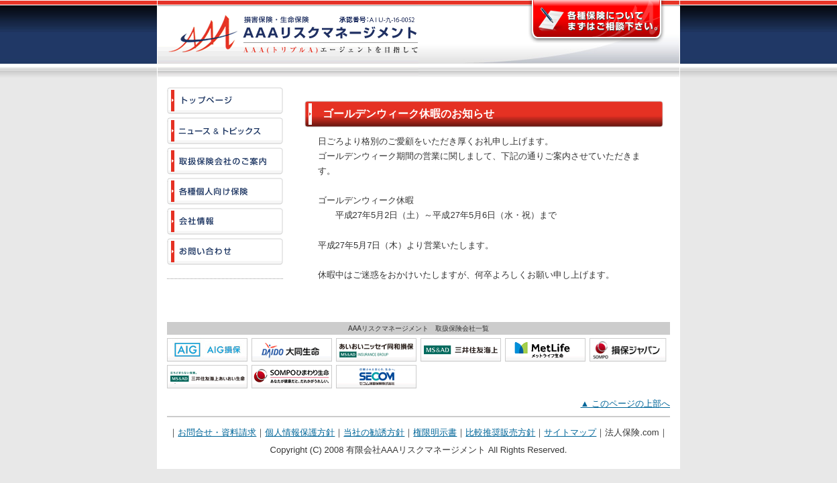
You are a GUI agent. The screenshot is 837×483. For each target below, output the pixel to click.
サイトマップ (570, 432)
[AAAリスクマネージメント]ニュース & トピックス (225, 130)
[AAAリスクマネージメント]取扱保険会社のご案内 (225, 161)
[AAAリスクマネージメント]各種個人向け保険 (225, 191)
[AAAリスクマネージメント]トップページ (225, 100)
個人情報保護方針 (300, 432)
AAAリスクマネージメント (287, 38)
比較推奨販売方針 (500, 432)
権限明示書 (435, 432)
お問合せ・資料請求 (217, 432)
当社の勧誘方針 (373, 432)
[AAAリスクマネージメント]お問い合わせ (225, 251)
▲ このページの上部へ (625, 403)
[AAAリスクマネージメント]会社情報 (225, 221)
